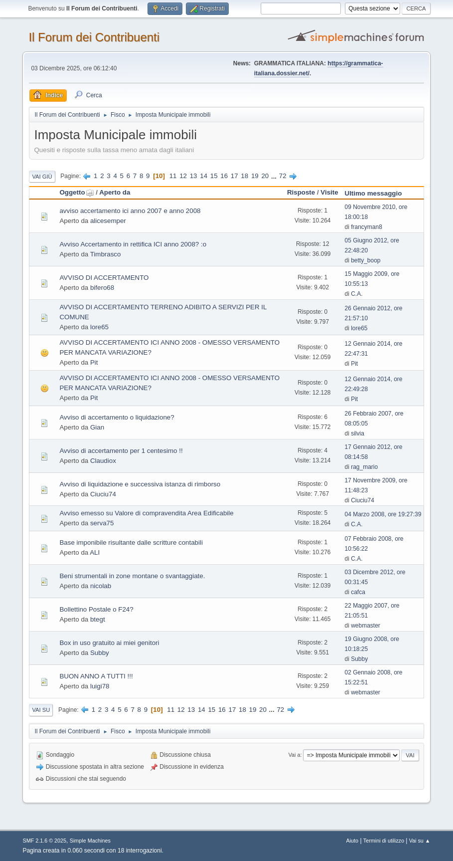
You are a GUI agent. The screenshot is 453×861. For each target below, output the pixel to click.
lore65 (99, 327)
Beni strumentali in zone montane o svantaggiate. (132, 576)
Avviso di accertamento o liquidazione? (116, 417)
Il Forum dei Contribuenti (93, 37)
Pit (94, 362)
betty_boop (365, 260)
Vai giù (42, 177)
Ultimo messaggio (373, 193)
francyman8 (366, 226)
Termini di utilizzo (383, 841)
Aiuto (352, 841)
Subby (99, 652)
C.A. (356, 293)
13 (193, 176)
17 (234, 176)
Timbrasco (105, 254)
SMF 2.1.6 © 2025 (44, 841)
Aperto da (114, 192)
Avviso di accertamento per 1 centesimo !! (120, 450)
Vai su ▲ (420, 841)
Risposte (301, 192)
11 (173, 176)
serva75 (102, 523)
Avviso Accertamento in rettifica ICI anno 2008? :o (132, 244)
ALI (95, 552)
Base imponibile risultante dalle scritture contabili (130, 542)
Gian (97, 427)
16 (224, 176)
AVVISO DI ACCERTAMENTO (104, 277)
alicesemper (108, 220)
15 (214, 176)
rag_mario (364, 466)
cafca (358, 592)
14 (203, 176)
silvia (357, 433)
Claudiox (103, 460)
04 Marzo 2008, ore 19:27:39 (383, 514)
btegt (97, 619)
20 (265, 176)
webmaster (365, 625)
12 (183, 176)
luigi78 (100, 686)
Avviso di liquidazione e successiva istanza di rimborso (139, 484)
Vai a (295, 755)
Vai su (41, 710)
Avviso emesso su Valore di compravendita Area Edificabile (146, 513)
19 (255, 176)
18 (244, 176)
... (275, 176)
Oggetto (76, 192)
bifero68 (102, 287)
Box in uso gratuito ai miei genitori (109, 642)
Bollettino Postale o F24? (96, 609)
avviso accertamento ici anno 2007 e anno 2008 (129, 211)
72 (283, 176)
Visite (329, 192)
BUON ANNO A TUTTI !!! (96, 676)
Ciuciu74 (103, 494)
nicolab (100, 586)
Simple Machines (90, 841)
